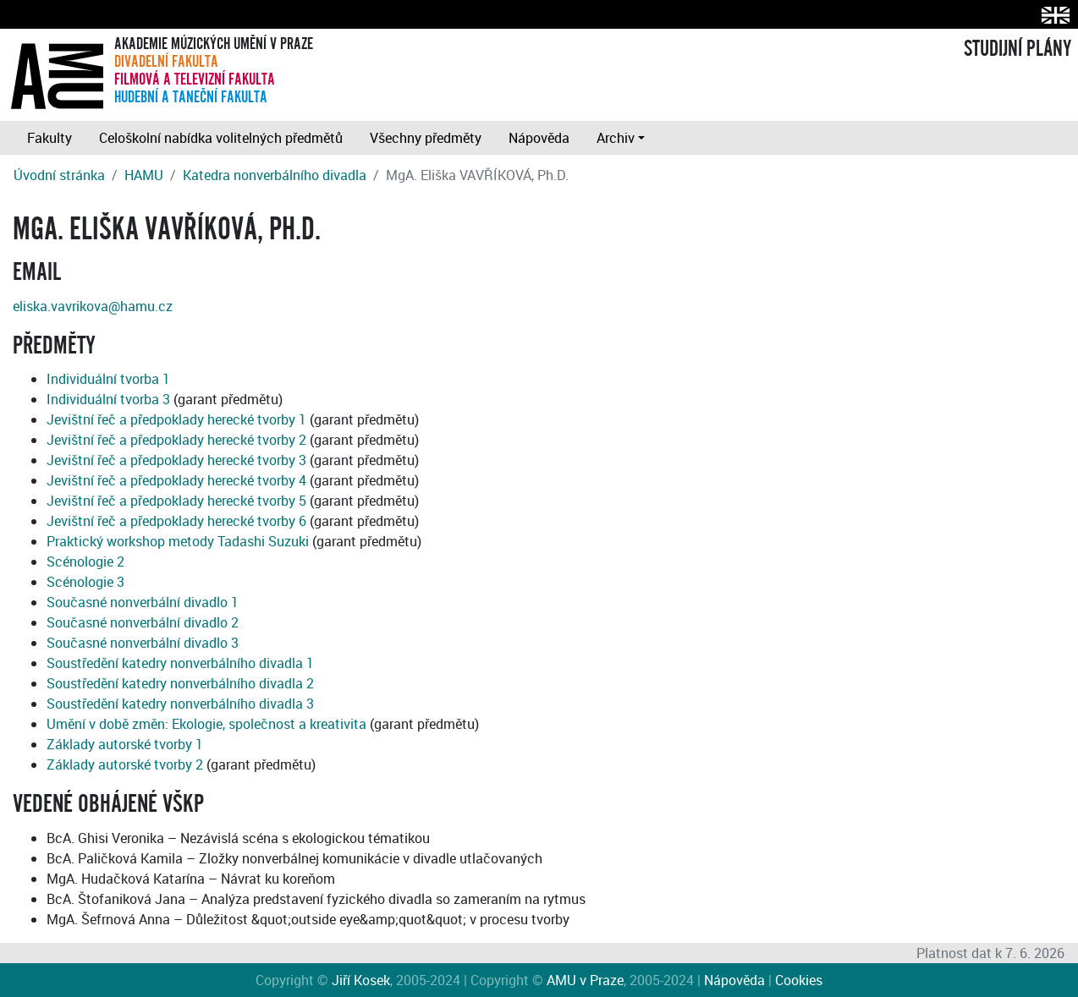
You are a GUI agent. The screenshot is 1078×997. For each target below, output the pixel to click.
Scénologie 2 (85, 561)
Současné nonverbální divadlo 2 (143, 622)
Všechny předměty (425, 138)
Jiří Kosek (361, 980)
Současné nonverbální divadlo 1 (143, 602)
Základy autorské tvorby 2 (125, 764)
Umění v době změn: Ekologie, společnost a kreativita (206, 724)
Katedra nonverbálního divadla (274, 175)
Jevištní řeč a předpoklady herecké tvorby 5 (176, 500)
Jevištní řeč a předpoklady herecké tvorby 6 (176, 521)
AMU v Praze (585, 980)
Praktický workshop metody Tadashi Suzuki (178, 541)
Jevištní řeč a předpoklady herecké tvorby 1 (176, 419)
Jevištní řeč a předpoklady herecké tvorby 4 (176, 480)
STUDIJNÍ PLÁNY (1017, 49)
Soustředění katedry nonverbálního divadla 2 (180, 683)
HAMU (143, 175)
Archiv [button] (616, 138)
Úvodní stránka (59, 175)
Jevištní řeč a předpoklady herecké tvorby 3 (176, 460)
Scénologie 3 (85, 581)
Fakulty (49, 138)
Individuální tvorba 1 (108, 379)
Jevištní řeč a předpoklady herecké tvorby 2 (176, 439)
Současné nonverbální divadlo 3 (143, 642)
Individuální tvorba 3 (108, 399)
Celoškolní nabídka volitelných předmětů (221, 138)
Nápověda (539, 138)
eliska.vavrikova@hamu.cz (93, 306)
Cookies (798, 980)
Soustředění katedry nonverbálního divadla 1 (180, 663)
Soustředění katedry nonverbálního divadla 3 (180, 703)
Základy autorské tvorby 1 (125, 744)
